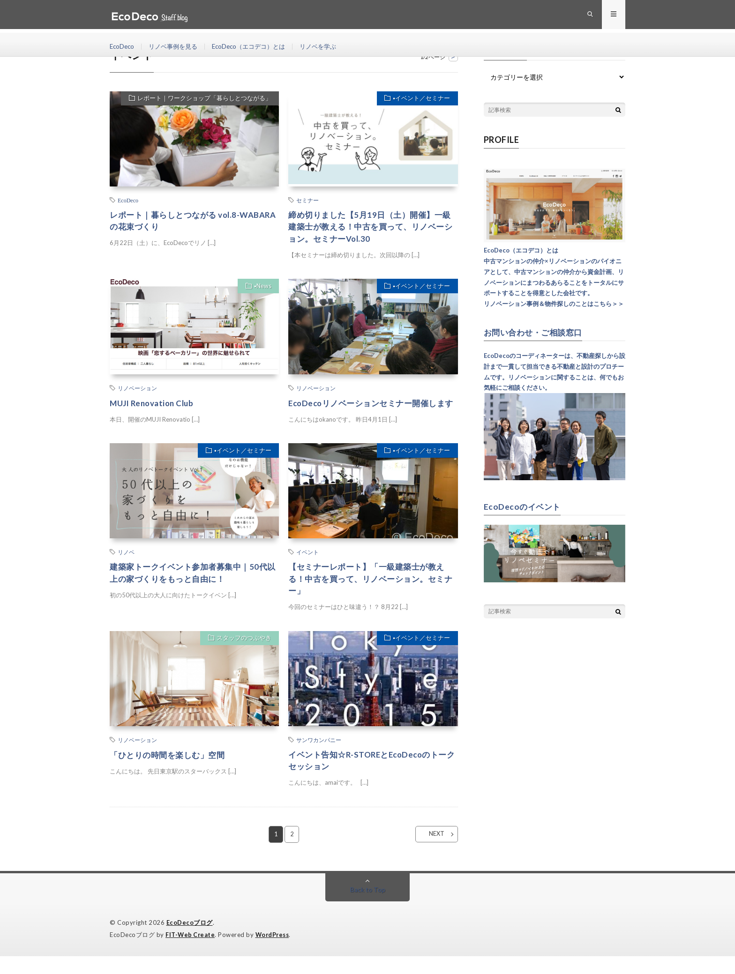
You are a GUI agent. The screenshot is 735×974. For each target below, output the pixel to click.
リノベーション (137, 390)
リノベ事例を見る (176, 47)
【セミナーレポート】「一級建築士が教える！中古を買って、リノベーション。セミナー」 (370, 594)
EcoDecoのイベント (523, 506)
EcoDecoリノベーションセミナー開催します (371, 411)
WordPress (275, 953)
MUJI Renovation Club (155, 405)
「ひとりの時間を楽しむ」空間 (170, 771)
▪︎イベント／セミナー (420, 99)
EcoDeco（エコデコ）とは (257, 47)
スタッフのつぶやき (242, 656)
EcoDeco (123, 47)
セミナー (307, 200)
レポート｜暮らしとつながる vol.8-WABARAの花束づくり (179, 221)
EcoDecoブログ (189, 941)
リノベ (126, 567)
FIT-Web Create (190, 953)
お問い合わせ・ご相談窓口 (536, 332)
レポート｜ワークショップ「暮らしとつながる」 (202, 99)
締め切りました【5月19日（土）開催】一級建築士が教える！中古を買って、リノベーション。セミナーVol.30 (370, 227)
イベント (307, 567)
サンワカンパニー (318, 756)
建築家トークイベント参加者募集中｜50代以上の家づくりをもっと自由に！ (193, 588)
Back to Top (367, 908)
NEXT (431, 852)
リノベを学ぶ (330, 47)
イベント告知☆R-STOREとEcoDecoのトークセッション (372, 777)
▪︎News (261, 289)
